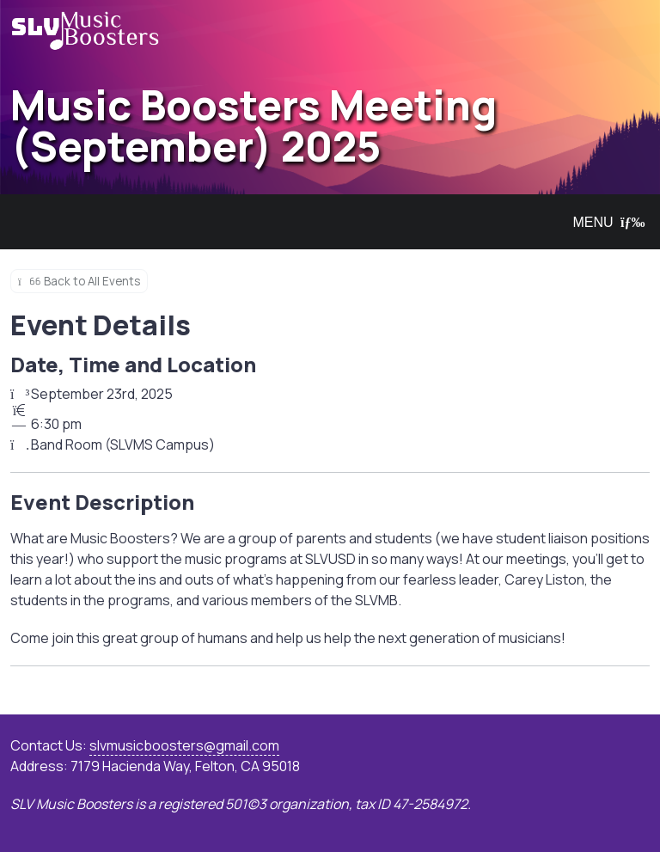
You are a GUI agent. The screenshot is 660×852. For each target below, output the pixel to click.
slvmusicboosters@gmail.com (184, 745)
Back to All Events (79, 281)
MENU (605, 222)
